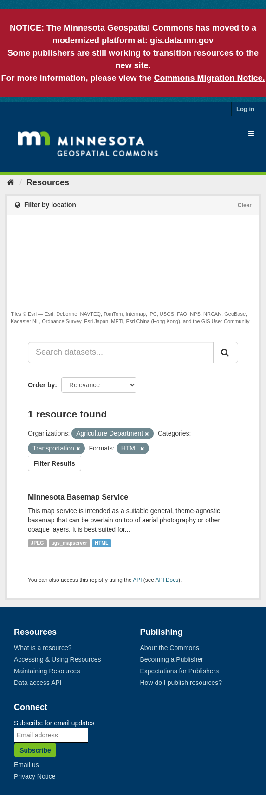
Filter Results (54, 463)
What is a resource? (43, 648)
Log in (245, 108)
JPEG (37, 543)
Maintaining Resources (47, 671)
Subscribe (35, 750)
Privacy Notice (34, 776)
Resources (47, 182)
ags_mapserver (69, 543)
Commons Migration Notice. (209, 78)
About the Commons (170, 648)
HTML (101, 543)
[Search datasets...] (121, 352)
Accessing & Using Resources (57, 659)
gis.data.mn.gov (182, 40)
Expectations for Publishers (179, 671)
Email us (26, 765)
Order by (41, 385)
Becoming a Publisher (171, 659)
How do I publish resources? (181, 682)
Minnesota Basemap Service (78, 497)
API (137, 580)
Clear (245, 205)
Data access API (38, 682)
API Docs (167, 580)
